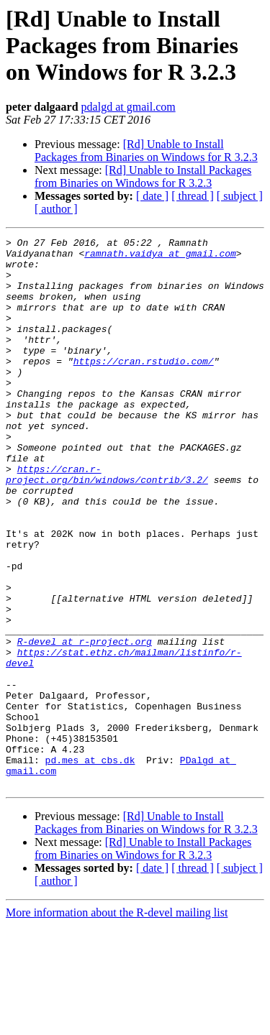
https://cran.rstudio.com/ (143, 386)
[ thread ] (192, 196)
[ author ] (56, 209)
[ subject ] (240, 196)
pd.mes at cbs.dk (90, 865)
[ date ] (152, 196)
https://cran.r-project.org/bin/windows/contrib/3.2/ (107, 522)
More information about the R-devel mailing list (117, 1022)
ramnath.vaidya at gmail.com (160, 257)
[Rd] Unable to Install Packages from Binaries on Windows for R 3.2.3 (146, 150)
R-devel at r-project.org (84, 723)
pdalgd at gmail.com (128, 107)
